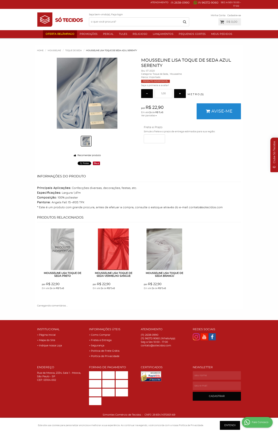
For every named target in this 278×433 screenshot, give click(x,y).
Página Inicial (47, 335)
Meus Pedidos (221, 34)
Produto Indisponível (63, 249)
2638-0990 (180, 2)
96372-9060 (208, 2)
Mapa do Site (47, 340)
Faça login (117, 14)
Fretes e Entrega (101, 340)
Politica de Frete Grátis (105, 351)
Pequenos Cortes (192, 34)
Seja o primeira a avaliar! (155, 85)
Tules (123, 34)
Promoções (89, 34)
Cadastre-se (234, 15)
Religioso (140, 34)
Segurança (97, 345)
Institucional (48, 329)
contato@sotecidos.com (156, 345)
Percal (108, 34)
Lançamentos (163, 34)
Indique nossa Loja (50, 345)
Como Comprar (100, 335)
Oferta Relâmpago (60, 34)
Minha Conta (218, 15)
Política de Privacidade (105, 356)
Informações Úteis (104, 329)
